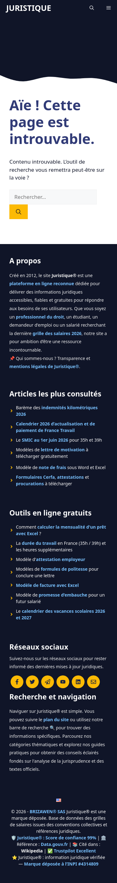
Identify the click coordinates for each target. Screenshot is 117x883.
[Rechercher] (18, 211)
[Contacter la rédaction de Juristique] (93, 681)
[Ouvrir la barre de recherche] (91, 8)
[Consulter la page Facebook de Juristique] (17, 681)
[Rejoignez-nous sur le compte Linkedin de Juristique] (78, 681)
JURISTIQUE (28, 7)
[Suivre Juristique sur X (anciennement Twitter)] (32, 681)
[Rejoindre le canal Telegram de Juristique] (47, 681)
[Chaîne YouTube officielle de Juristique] (62, 681)
